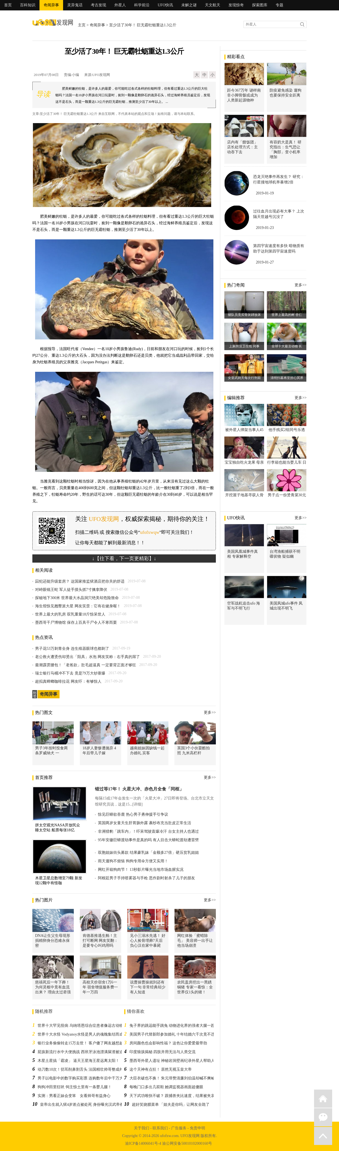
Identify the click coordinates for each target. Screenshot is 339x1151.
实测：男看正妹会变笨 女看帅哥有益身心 (74, 1096)
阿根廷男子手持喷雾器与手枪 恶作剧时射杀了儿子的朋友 (146, 878)
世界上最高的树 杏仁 (287, 315)
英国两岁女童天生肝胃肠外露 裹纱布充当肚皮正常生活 (144, 823)
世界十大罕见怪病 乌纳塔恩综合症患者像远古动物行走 (84, 1026)
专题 (279, 5)
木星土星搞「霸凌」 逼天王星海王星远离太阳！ (78, 1061)
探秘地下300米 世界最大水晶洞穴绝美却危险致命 (77, 598)
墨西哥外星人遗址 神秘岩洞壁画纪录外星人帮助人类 (174, 1061)
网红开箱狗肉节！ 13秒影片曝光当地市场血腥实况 (140, 869)
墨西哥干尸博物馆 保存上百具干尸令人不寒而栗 (76, 622)
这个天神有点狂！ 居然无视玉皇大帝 (160, 1069)
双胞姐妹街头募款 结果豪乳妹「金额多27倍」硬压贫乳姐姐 (148, 853)
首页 (8, 5)
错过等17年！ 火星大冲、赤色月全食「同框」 (139, 789)
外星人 (120, 5)
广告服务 (179, 1128)
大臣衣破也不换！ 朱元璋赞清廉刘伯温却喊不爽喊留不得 (178, 1078)
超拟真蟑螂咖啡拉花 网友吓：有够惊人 (68, 681)
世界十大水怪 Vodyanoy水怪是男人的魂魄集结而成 (80, 1034)
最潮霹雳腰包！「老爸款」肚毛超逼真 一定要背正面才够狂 (85, 665)
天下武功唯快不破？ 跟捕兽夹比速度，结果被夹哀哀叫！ (178, 1096)
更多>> (210, 712)
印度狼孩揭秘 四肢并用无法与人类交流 (162, 1052)
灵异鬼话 (75, 5)
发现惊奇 (236, 5)
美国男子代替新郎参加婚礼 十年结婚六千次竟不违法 (174, 1034)
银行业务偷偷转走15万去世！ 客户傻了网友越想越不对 (84, 1043)
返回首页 (323, 1099)
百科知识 (27, 5)
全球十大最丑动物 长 (287, 346)
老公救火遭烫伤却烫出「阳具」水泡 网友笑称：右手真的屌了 (87, 657)
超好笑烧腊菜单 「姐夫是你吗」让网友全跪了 (171, 1104)
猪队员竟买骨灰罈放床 (244, 315)
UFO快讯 (165, 5)
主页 (82, 25)
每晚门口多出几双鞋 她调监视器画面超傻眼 (166, 1087)
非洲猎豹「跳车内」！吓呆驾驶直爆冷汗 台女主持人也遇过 (148, 831)
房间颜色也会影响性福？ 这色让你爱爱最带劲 (168, 1043)
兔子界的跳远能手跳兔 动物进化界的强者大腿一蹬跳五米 (178, 1026)
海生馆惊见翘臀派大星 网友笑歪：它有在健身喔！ (78, 606)
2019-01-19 (265, 193)
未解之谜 (189, 5)
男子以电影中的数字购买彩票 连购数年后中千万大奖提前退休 (90, 1078)
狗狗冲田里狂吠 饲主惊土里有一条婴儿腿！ (75, 1087)
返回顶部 (323, 1136)
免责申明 (197, 1128)
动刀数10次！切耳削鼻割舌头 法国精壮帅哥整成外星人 (84, 1069)
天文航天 (212, 5)
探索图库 (259, 5)
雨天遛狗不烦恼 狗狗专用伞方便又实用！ (133, 861)
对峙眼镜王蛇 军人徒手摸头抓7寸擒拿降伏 (71, 590)
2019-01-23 (265, 228)
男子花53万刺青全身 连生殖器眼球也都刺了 (72, 649)
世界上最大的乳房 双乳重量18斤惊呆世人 (70, 614)
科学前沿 (141, 5)
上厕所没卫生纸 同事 (244, 346)
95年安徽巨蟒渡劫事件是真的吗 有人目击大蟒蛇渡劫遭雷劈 (148, 840)
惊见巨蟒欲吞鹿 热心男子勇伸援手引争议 (133, 814)
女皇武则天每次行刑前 (244, 378)
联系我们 (160, 1128)
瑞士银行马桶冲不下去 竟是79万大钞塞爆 (70, 673)
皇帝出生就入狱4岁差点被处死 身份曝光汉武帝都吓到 (85, 1104)
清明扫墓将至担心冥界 (286, 378)
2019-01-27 (265, 262)
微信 (323, 1117)
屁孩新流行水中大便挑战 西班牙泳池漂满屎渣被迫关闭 (84, 1052)
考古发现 (98, 5)
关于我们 (141, 1128)
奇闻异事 (51, 5)
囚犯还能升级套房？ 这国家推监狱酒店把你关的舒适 (80, 581)
